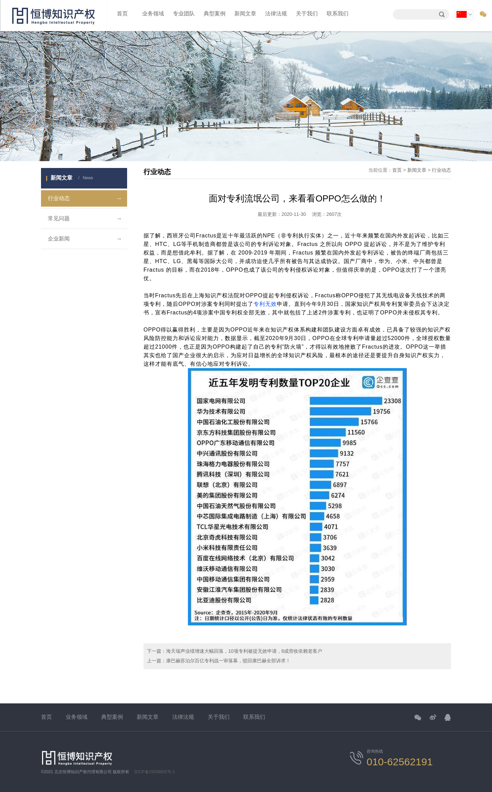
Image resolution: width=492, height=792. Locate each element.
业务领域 (153, 13)
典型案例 (215, 13)
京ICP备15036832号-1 (154, 771)
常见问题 (85, 218)
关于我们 (307, 13)
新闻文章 (245, 13)
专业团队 (184, 13)
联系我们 (337, 13)
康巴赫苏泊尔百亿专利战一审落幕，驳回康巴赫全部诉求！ (228, 660)
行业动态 (85, 198)
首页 (122, 13)
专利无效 (265, 304)
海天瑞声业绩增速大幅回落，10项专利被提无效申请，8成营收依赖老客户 (244, 651)
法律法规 (276, 13)
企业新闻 (85, 239)
